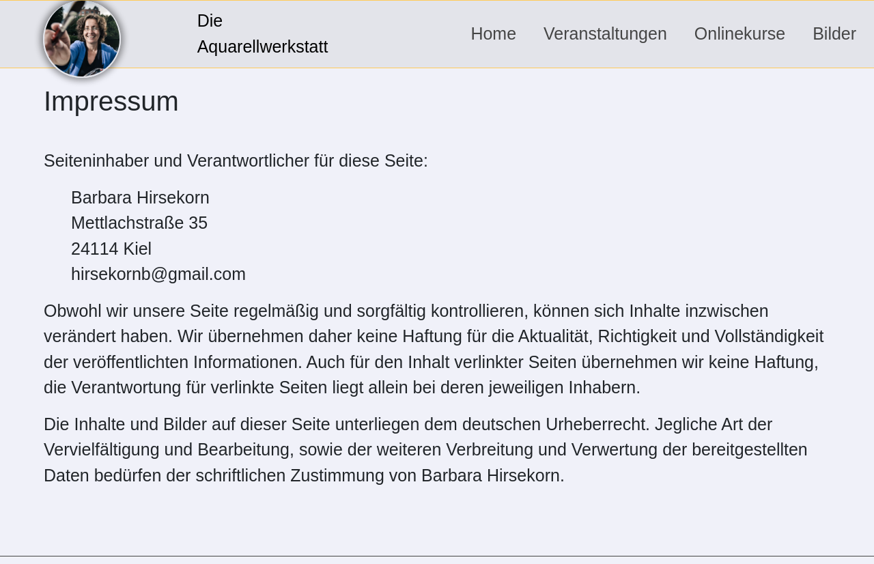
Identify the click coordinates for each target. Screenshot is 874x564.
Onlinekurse (739, 33)
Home (493, 33)
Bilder (834, 33)
